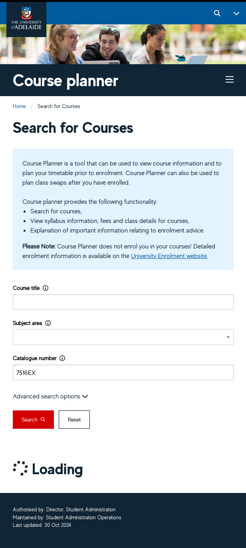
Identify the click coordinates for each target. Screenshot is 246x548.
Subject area (32, 322)
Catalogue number (39, 358)
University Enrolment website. (169, 256)
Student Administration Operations (83, 517)
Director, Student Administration (81, 510)
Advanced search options (50, 396)
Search (33, 419)
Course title (30, 287)
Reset (74, 419)
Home (19, 106)
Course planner (66, 80)
